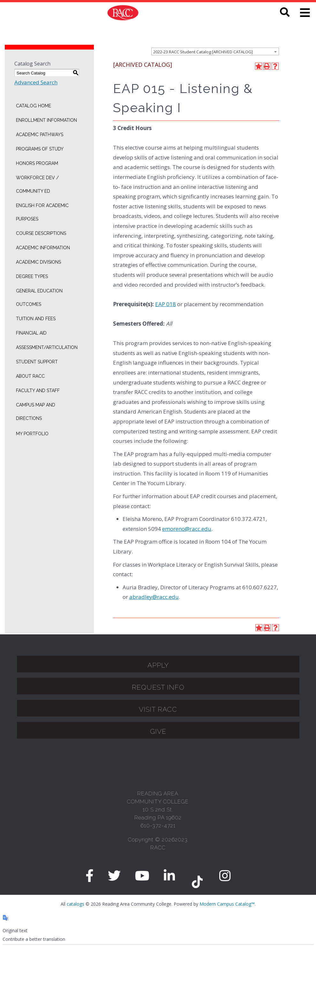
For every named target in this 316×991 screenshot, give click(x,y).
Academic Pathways (39, 134)
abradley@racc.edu (154, 596)
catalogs (75, 904)
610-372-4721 (158, 825)
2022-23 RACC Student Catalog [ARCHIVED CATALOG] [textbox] (203, 52)
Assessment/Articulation (47, 347)
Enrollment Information (46, 120)
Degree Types (32, 276)
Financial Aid (31, 333)
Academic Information (43, 247)
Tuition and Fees (36, 318)
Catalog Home (33, 105)
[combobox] (215, 51)
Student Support (37, 361)
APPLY (158, 665)
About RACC (30, 376)
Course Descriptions (41, 233)
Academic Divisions (38, 262)
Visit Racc (158, 709)
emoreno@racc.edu (186, 528)
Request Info (158, 687)
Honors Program (37, 163)
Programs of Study (40, 148)
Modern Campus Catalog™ (227, 904)
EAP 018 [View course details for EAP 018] (165, 304)
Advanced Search (35, 82)
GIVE (158, 731)
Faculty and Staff (38, 390)
